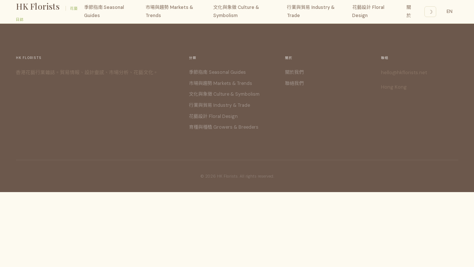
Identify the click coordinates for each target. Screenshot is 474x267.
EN (450, 11)
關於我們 (294, 72)
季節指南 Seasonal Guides (104, 11)
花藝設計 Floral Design (368, 11)
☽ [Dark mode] (430, 12)
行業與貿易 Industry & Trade (311, 11)
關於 (409, 11)
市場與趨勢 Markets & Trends (169, 11)
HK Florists (38, 6)
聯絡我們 (294, 83)
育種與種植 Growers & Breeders (223, 127)
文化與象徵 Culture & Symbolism (236, 11)
